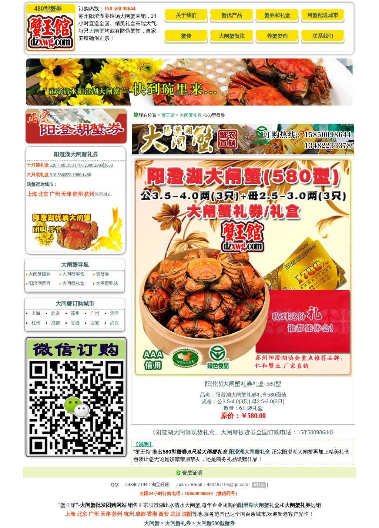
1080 (77, 174)
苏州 (78, 194)
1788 (79, 165)
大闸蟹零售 (73, 274)
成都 (55, 322)
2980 (98, 165)
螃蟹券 (102, 274)
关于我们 (186, 15)
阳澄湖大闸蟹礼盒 (249, 452)
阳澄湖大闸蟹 (253, 505)
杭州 (89, 194)
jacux (182, 484)
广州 (55, 194)
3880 (108, 165)
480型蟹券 (48, 9)
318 (53, 174)
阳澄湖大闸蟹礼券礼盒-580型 (243, 384)
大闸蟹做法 (232, 36)
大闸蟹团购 (39, 274)
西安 (94, 322)
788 (60, 165)
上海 (32, 194)
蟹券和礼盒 (277, 15)
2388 (88, 165)
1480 (86, 174)
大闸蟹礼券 (191, 115)
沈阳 (187, 514)
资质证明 (192, 473)
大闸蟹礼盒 (73, 283)
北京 (43, 194)
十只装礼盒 (38, 165)
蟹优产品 (231, 15)
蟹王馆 (168, 115)
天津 (66, 194)
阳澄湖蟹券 (39, 283)
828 (68, 174)
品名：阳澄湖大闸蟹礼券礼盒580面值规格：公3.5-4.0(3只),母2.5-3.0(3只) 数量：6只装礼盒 (243, 405)
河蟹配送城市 (322, 15)
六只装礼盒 (38, 174)
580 (60, 174)
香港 (75, 322)
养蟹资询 (277, 36)
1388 (69, 165)
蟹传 (186, 36)
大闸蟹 (96, 31)
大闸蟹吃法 (107, 283)
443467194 (136, 484)
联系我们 (322, 36)
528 (53, 165)
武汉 (114, 322)
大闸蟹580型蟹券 (215, 523)
